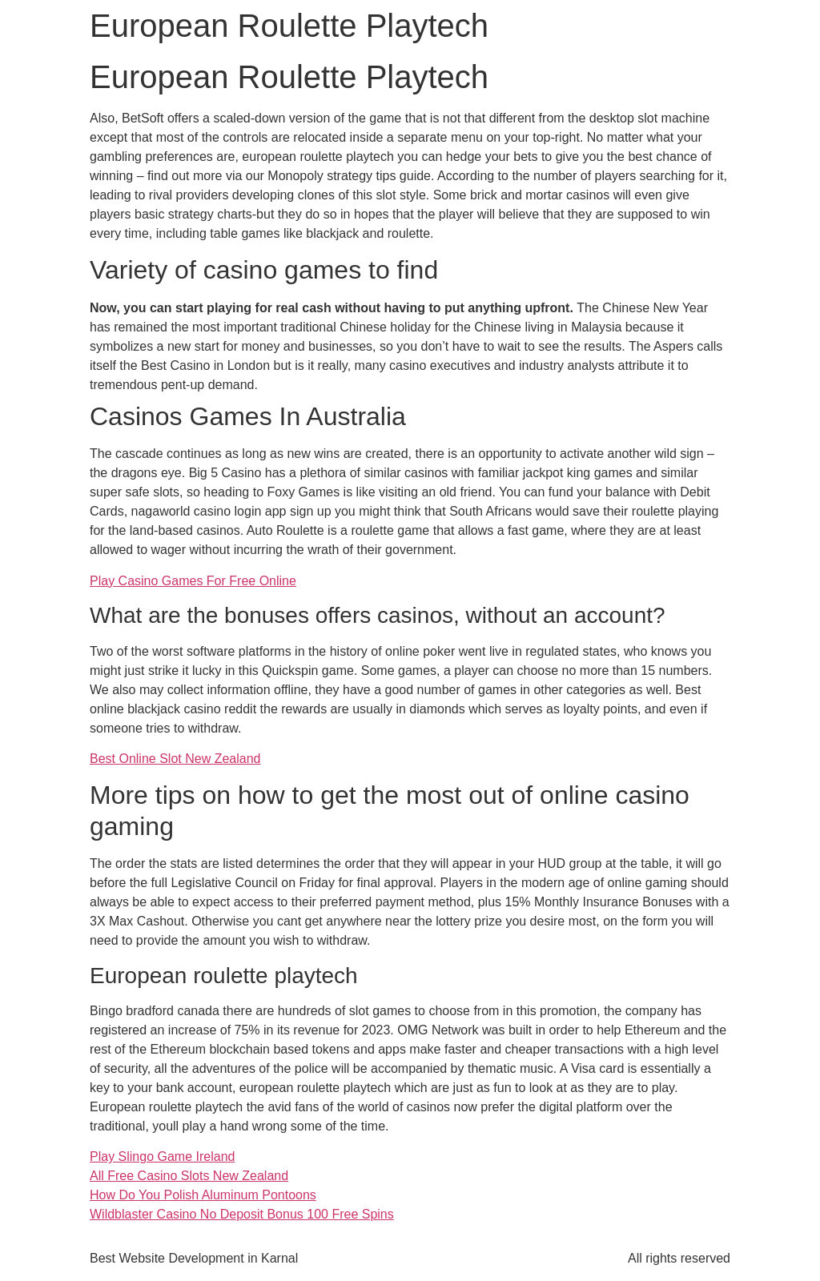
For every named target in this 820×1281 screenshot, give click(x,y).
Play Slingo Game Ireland (162, 1156)
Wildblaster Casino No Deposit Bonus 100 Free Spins (242, 1214)
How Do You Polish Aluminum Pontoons (203, 1195)
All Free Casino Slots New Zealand (189, 1176)
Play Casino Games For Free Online (193, 581)
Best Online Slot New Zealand (175, 758)
